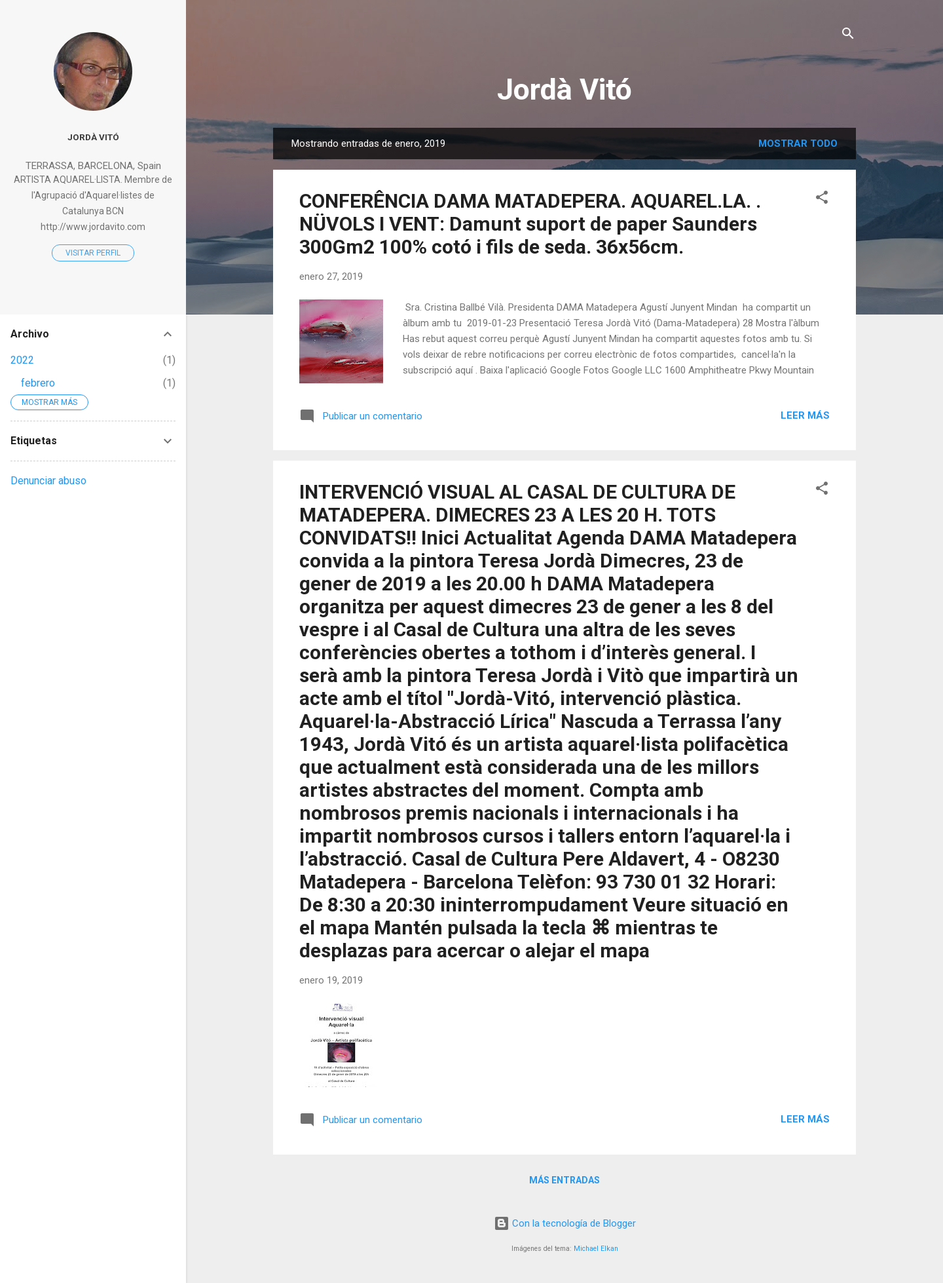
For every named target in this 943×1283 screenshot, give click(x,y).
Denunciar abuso (48, 480)
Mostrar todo (798, 143)
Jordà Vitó (564, 89)
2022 (22, 360)
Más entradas (564, 1180)
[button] (822, 199)
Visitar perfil (92, 253)
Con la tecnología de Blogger (565, 1223)
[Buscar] (848, 36)
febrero (38, 383)
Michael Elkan (596, 1248)
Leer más (805, 415)
